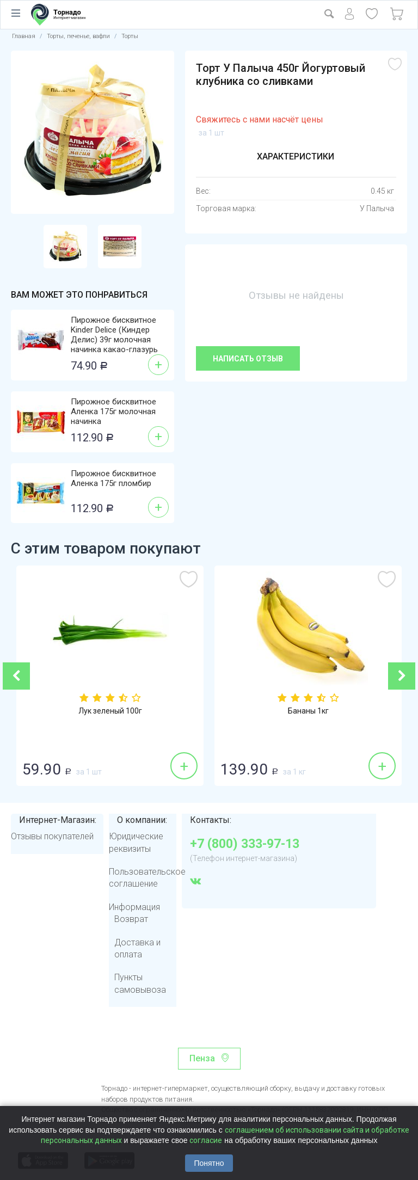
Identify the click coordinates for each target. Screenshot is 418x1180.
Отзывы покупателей (52, 836)
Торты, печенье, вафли (78, 36)
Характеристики (295, 156)
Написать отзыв (248, 358)
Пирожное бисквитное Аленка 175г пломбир (113, 478)
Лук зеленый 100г (110, 710)
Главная (23, 36)
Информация (134, 907)
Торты (129, 36)
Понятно (209, 1163)
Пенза (202, 1058)
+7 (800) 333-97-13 (244, 844)
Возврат (131, 919)
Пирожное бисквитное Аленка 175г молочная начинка (113, 411)
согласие (205, 1140)
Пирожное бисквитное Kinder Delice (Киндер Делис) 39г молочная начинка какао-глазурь (114, 334)
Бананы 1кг (308, 710)
